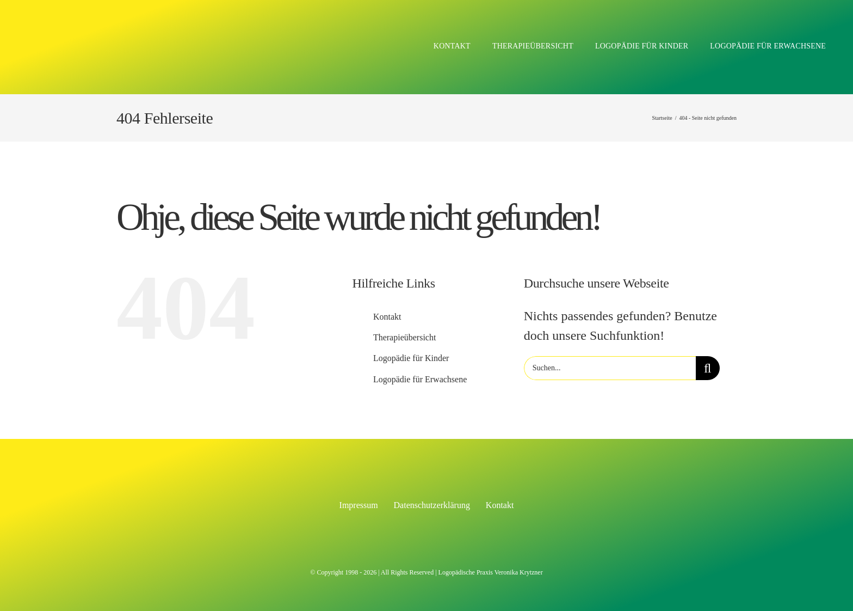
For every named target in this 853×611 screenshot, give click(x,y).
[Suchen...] (610, 368)
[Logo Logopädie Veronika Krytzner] (147, 21)
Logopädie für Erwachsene (420, 379)
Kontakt (387, 316)
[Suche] (708, 368)
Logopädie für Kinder (411, 358)
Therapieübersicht (404, 337)
